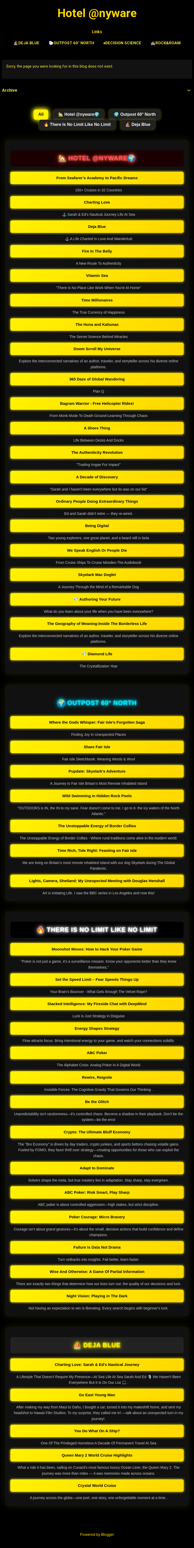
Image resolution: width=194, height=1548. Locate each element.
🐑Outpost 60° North (71, 43)
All (40, 114)
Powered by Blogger (97, 1534)
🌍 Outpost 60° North (135, 114)
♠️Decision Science (122, 43)
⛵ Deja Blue (137, 124)
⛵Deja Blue (26, 43)
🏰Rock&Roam (166, 43)
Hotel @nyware (97, 13)
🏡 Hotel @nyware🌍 (79, 114)
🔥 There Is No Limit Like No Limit (77, 124)
